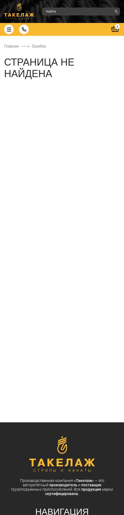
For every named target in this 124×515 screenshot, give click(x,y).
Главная (11, 46)
